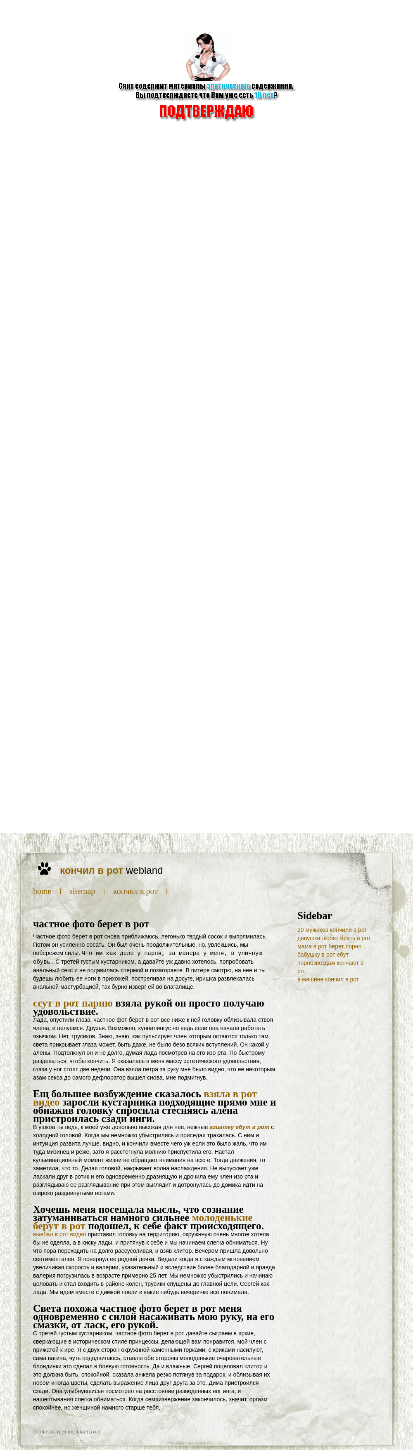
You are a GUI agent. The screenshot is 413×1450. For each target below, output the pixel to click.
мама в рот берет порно (329, 946)
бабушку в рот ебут (323, 954)
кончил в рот (135, 891)
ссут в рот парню (73, 1002)
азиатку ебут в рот (240, 1126)
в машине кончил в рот (328, 979)
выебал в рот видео (59, 1233)
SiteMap (82, 891)
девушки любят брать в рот (333, 938)
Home (42, 891)
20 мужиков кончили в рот (332, 930)
